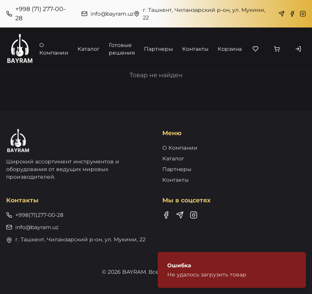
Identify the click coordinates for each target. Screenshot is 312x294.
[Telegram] (281, 14)
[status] (232, 270)
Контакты (195, 48)
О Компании (53, 49)
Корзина (230, 48)
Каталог (89, 48)
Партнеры (158, 48)
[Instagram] (303, 14)
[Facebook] (292, 14)
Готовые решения (122, 49)
